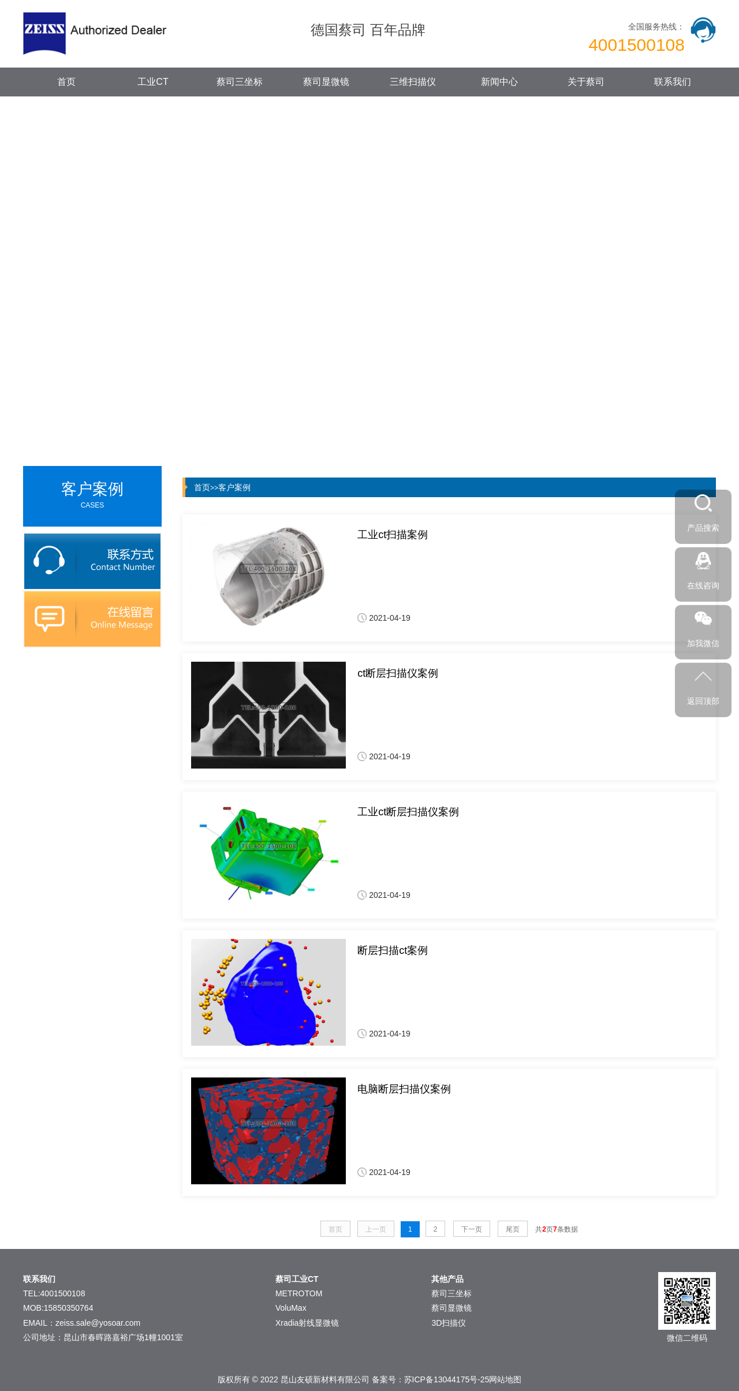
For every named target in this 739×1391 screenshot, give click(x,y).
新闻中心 (499, 82)
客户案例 (234, 487)
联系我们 (672, 82)
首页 (66, 82)
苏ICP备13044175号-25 (447, 1379)
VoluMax (291, 1307)
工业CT (152, 82)
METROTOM (298, 1293)
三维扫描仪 (413, 82)
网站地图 (505, 1379)
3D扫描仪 (448, 1322)
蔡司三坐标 (240, 82)
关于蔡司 (586, 82)
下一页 (471, 1229)
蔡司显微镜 (326, 82)
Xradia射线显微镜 (307, 1322)
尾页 (513, 1229)
